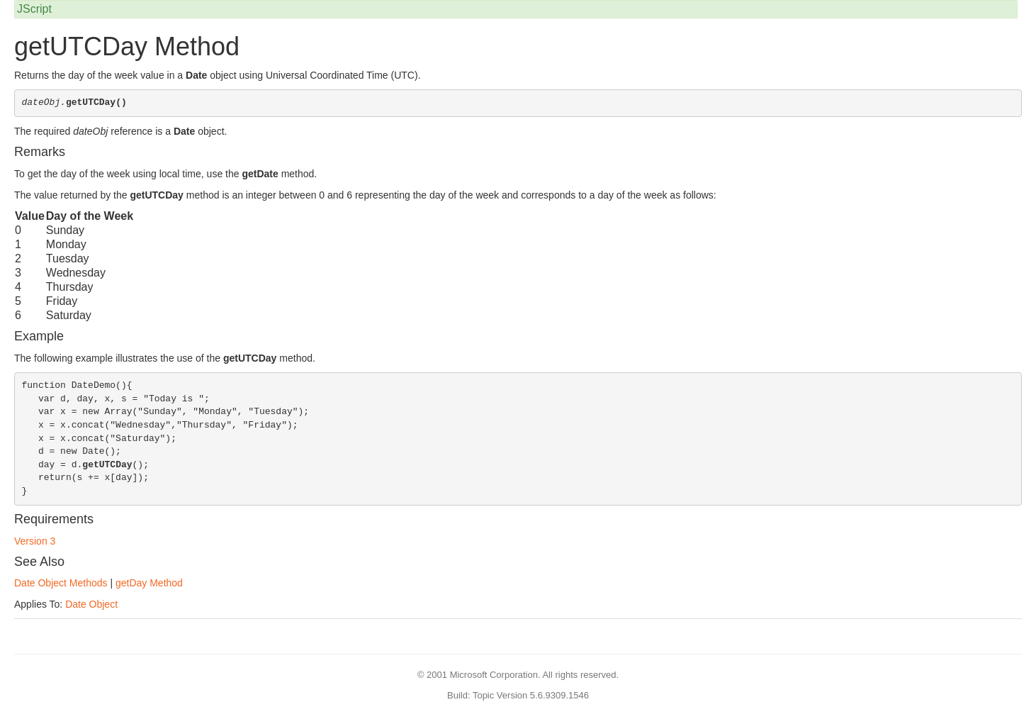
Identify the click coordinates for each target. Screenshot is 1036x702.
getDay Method (149, 583)
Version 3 (34, 541)
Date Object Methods (61, 583)
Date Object (91, 604)
